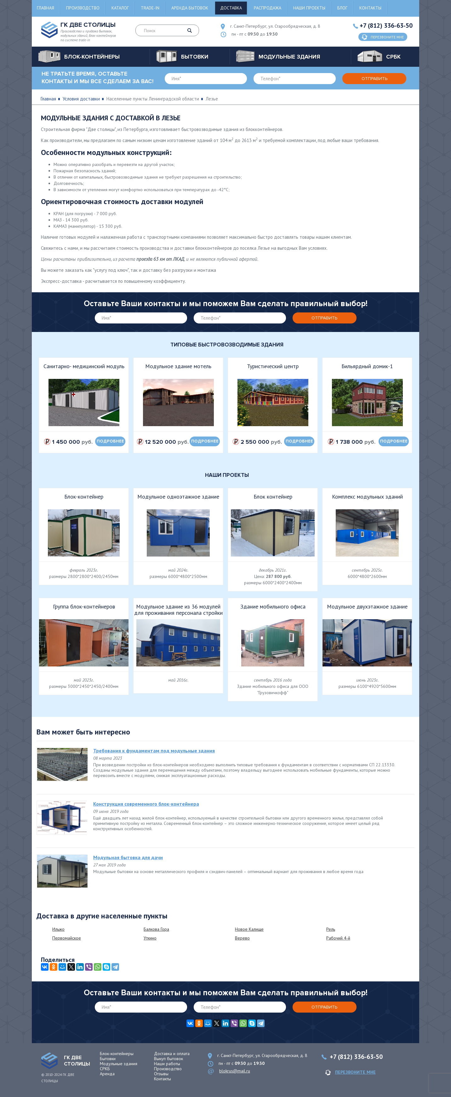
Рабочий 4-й (338, 938)
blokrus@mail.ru (234, 1071)
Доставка (231, 8)
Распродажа (267, 8)
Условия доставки (81, 99)
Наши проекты (309, 8)
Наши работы (167, 1063)
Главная (45, 8)
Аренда (107, 1073)
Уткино (150, 938)
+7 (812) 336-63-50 (386, 25)
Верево (242, 938)
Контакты (370, 8)
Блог (342, 8)
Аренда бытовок (189, 8)
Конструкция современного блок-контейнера (146, 804)
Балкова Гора (156, 929)
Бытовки (108, 1058)
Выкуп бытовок (168, 1058)
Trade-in (150, 8)
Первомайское (66, 938)
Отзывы (161, 1073)
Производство (83, 8)
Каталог (120, 8)
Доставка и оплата (172, 1053)
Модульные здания (118, 1063)
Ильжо (58, 929)
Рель (330, 929)
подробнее (110, 441)
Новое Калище (249, 929)
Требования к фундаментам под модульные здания (154, 750)
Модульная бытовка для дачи (128, 857)
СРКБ (105, 1068)
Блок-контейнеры (117, 1053)
